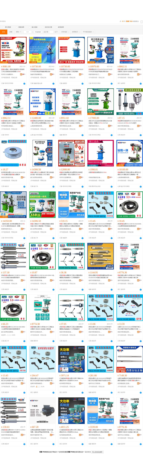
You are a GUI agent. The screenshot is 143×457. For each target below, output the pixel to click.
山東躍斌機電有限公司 (37, 126)
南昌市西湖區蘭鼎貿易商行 (95, 229)
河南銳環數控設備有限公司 (95, 177)
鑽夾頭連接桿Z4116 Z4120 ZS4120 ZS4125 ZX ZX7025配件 (129, 122)
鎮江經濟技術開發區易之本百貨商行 (8, 332)
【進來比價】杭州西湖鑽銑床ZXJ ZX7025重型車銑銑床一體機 (13, 225)
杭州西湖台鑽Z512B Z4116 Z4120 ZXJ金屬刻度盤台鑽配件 (13, 173)
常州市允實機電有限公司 (66, 177)
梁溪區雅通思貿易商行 (66, 229)
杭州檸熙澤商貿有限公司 (66, 383)
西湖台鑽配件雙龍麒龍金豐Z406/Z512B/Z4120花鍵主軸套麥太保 (100, 276)
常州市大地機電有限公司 (8, 74)
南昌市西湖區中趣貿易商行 (8, 177)
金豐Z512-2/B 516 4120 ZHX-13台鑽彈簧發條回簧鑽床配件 (42, 276)
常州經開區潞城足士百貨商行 (8, 126)
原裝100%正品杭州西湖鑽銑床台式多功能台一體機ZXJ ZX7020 (100, 122)
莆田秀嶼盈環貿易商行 (95, 435)
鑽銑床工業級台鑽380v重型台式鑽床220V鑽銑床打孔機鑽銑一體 (129, 173)
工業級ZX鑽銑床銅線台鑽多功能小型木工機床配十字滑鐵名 (42, 225)
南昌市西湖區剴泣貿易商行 (95, 332)
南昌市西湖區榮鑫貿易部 (66, 280)
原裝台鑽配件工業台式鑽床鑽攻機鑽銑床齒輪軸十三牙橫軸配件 (71, 276)
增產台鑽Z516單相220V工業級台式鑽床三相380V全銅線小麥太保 (129, 276)
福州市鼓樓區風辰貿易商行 (95, 280)
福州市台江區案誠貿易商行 (124, 435)
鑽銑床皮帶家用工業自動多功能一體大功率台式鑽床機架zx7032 (41, 122)
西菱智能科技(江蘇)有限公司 (95, 74)
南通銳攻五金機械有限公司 (66, 74)
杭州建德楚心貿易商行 (124, 383)
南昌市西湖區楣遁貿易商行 (124, 229)
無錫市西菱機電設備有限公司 (37, 74)
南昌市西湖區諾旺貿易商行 (124, 332)
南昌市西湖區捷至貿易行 (8, 435)
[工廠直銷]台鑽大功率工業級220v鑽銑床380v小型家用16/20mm (71, 379)
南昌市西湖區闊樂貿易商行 (8, 280)
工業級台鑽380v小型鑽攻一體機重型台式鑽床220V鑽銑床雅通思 (71, 225)
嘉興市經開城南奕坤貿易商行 (37, 383)
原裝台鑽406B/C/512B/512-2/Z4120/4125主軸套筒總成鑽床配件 (13, 276)
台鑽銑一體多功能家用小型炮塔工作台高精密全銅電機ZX (12, 70)
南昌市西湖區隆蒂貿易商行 (8, 383)
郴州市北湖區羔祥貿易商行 (37, 332)
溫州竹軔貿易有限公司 (124, 280)
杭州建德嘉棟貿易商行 (66, 435)
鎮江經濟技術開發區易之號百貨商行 (37, 177)
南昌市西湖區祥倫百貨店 (37, 280)
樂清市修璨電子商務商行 (37, 435)
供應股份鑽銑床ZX (97, 172)
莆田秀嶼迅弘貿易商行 (66, 126)
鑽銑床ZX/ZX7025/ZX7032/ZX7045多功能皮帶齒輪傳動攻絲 (42, 70)
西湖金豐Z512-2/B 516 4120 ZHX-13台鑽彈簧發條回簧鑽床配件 (129, 225)
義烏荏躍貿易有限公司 (124, 74)
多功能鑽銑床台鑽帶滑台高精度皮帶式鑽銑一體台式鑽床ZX (71, 173)
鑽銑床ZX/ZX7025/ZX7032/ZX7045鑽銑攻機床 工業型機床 (71, 70)
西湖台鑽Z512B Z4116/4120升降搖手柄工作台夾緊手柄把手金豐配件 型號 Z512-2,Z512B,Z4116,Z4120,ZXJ (42, 380)
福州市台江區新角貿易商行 (95, 383)
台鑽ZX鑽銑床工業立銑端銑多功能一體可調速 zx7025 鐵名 (42, 173)
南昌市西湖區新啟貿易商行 (124, 126)
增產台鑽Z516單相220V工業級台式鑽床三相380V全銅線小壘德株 (42, 328)
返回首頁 (88, 452)
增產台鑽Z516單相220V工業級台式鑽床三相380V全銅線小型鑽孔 (129, 70)
